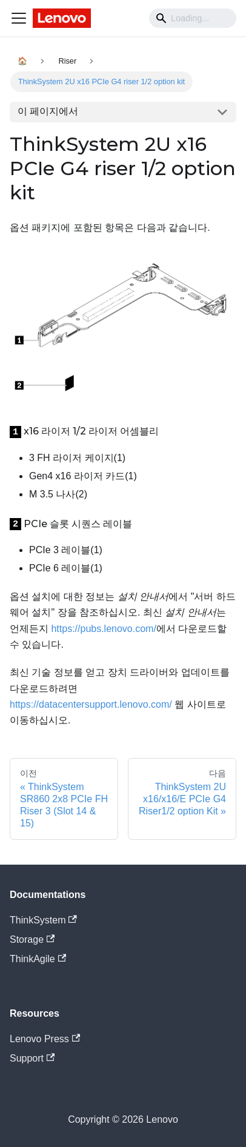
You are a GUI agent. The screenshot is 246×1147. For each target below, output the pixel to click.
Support (32, 1058)
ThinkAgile (38, 959)
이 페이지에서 (48, 111)
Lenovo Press (45, 1039)
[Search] (192, 18)
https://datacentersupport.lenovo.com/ (91, 704)
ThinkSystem (43, 920)
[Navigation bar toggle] (19, 18)
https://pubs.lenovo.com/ (103, 628)
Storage (32, 939)
